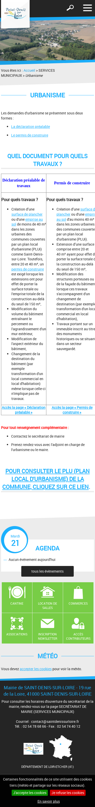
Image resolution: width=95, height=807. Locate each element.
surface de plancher (27, 214)
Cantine (16, 603)
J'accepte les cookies (29, 792)
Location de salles (47, 605)
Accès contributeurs (78, 636)
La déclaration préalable (30, 126)
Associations (16, 634)
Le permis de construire (29, 135)
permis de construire (27, 269)
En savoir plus (48, 801)
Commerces (78, 603)
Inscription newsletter (47, 636)
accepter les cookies (36, 668)
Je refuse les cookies (67, 792)
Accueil (29, 70)
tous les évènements (47, 571)
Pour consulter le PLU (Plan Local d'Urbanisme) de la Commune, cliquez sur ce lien (46, 478)
